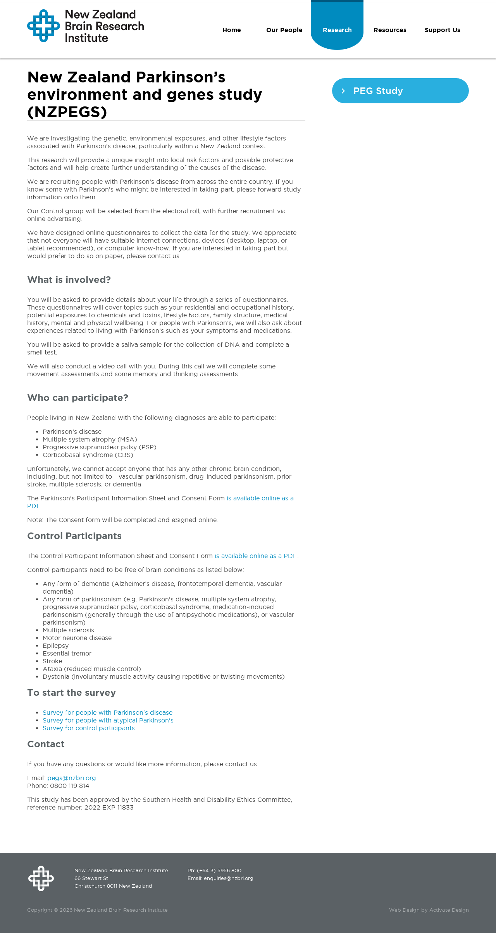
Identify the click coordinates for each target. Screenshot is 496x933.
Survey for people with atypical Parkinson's (108, 720)
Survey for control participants (89, 727)
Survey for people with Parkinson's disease (107, 712)
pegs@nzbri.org (72, 777)
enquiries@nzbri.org (228, 878)
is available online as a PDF (256, 555)
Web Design (404, 909)
